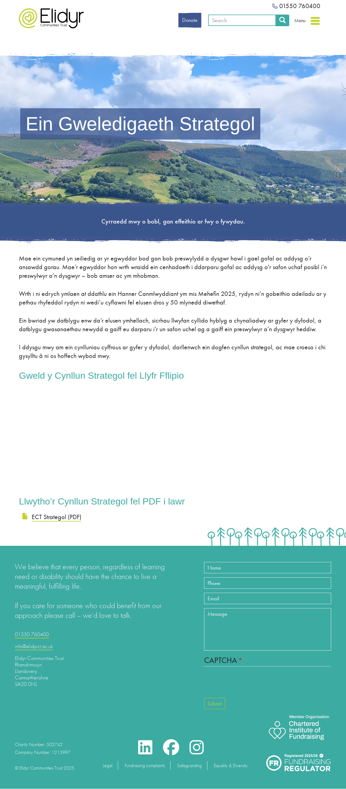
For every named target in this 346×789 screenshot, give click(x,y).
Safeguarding (189, 765)
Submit (215, 703)
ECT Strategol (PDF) (56, 517)
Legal (107, 765)
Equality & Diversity (231, 765)
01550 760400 (296, 6)
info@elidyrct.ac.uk (34, 646)
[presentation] (245, 684)
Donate (190, 19)
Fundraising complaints (145, 765)
